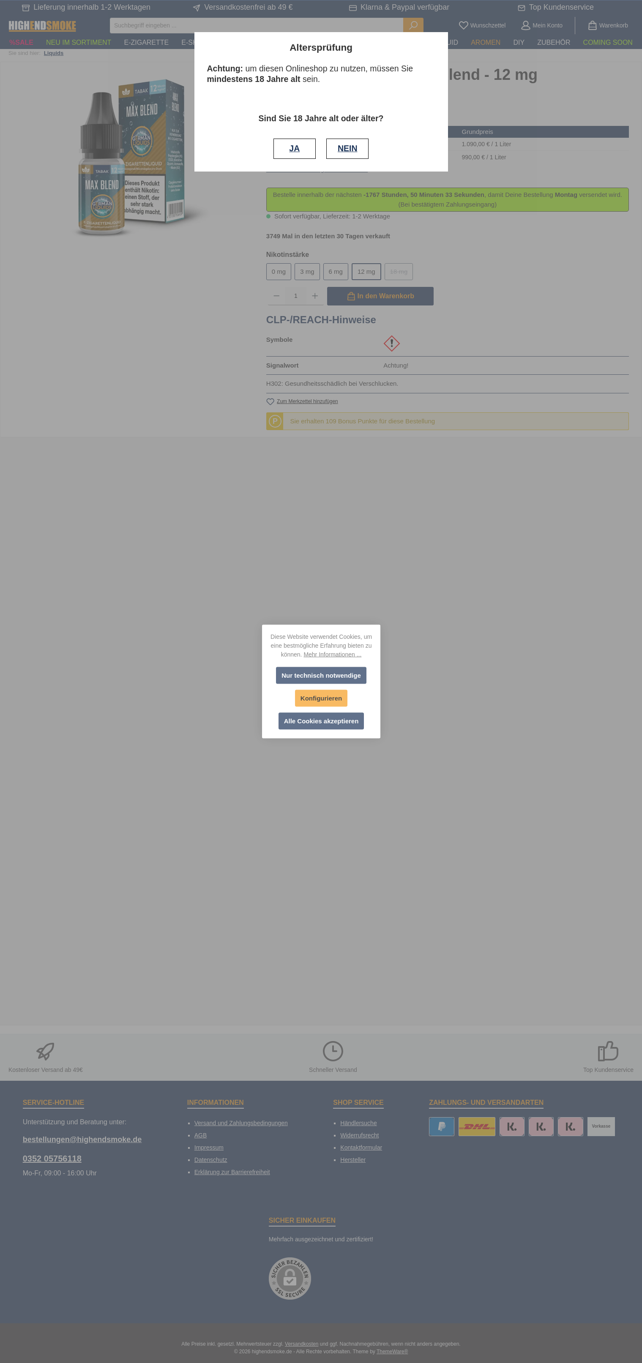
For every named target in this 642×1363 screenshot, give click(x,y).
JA (294, 148)
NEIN (348, 148)
